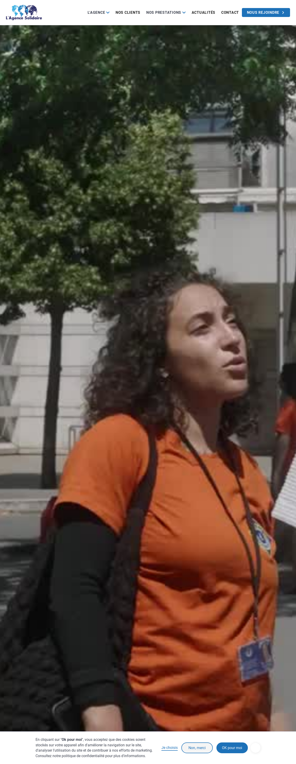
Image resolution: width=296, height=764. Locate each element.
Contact (230, 12)
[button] (98, 12)
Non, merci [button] (197, 748)
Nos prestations (163, 12)
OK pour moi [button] (232, 748)
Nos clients (128, 12)
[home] (24, 12)
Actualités (204, 12)
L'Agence (96, 12)
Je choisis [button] (169, 747)
